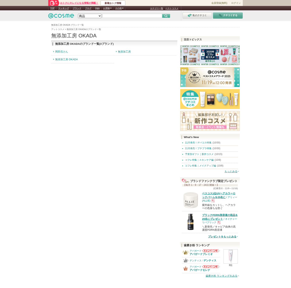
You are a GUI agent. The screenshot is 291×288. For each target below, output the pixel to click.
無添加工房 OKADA (66, 59)
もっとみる (231, 171)
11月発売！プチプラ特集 (198, 148)
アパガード (195, 250)
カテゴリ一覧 (156, 8)
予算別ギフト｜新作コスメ (199, 154)
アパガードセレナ (200, 270)
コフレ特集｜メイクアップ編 (200, 165)
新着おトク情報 (113, 3)
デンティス (195, 260)
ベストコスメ (171, 8)
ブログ (88, 8)
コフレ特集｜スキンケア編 (199, 160)
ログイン (236, 3)
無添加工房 (124, 51)
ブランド (77, 8)
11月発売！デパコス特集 (198, 142)
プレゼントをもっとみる (222, 236)
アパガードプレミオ (201, 254)
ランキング (63, 8)
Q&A (97, 8)
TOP (52, 8)
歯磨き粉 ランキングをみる (221, 275)
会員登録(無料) (219, 3)
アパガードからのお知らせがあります (210, 250)
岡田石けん (61, 51)
